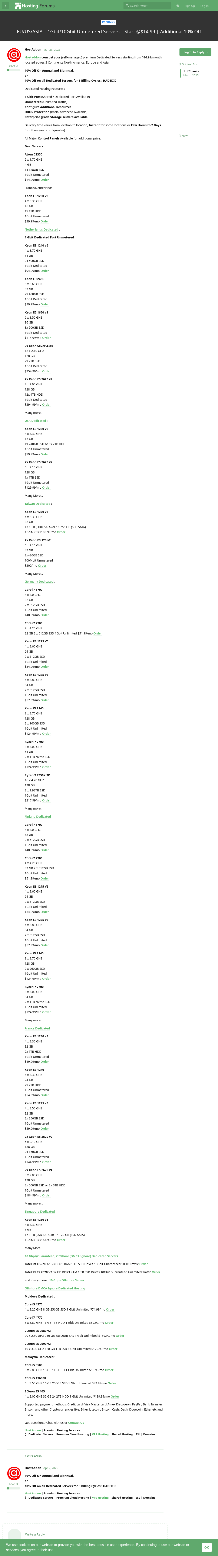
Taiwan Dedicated (37, 504)
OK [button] (206, 1547)
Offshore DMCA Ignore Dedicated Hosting (55, 1288)
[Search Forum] (147, 5)
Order (44, 180)
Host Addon (33, 1430)
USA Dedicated (35, 421)
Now (183, 136)
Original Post (188, 64)
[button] (56, 1550)
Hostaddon (33, 57)
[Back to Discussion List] (5, 5)
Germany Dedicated (39, 581)
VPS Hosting (100, 1434)
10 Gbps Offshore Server (66, 1280)
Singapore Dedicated (40, 1211)
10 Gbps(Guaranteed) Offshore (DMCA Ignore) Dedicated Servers (71, 1256)
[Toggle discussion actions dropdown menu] (207, 52)
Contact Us (76, 1423)
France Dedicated (37, 1028)
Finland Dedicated (38, 816)
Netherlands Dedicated (41, 229)
